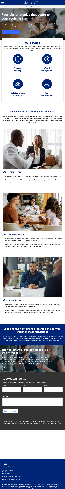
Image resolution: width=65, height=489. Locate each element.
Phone (45, 386)
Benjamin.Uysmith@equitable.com (11, 479)
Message (5, 396)
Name (4, 386)
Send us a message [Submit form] (10, 411)
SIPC (18, 486)
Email (24, 386)
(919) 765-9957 (10, 467)
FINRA (15, 486)
